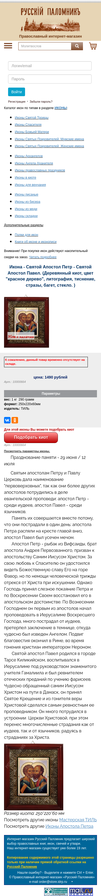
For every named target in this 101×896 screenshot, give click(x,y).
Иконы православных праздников (40, 170)
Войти (16, 92)
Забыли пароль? (41, 101)
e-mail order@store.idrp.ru (48, 882)
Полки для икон (26, 235)
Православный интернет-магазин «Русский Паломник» (53, 877)
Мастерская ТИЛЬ (78, 819)
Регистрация (16, 101)
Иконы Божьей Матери (32, 132)
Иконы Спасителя (28, 125)
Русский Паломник (22, 867)
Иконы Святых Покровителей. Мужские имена (49, 139)
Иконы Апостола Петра (69, 826)
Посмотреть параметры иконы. (27, 451)
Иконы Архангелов (29, 156)
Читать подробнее (43, 257)
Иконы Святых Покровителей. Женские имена (49, 146)
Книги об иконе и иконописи (36, 242)
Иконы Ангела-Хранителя (34, 163)
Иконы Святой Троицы (31, 118)
